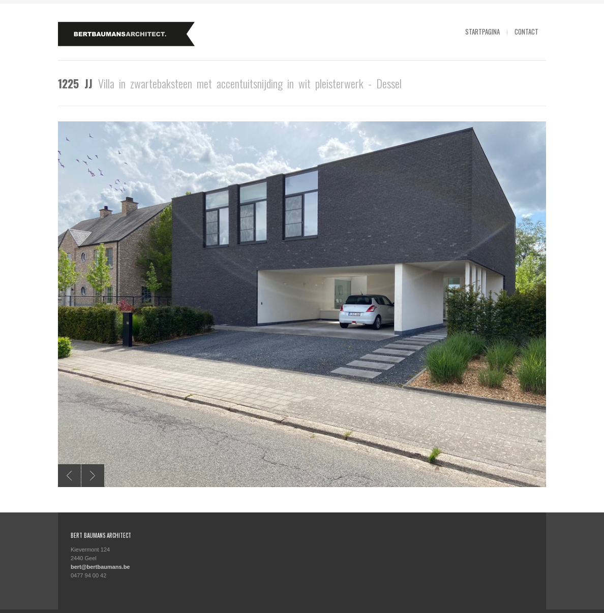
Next (92, 475)
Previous (69, 475)
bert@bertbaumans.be (100, 567)
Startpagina (482, 31)
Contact (526, 31)
